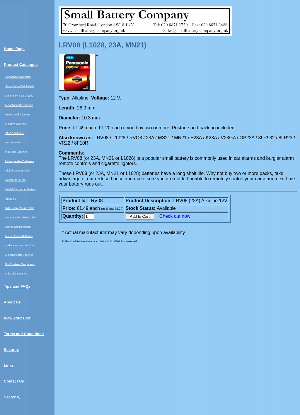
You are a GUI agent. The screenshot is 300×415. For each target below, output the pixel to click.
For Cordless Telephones (20, 264)
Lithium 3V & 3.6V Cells (19, 95)
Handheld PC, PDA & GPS (21, 217)
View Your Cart (17, 318)
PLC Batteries (13, 142)
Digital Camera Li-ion (17, 170)
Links (9, 365)
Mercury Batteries (15, 123)
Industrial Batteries (16, 151)
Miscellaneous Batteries (19, 105)
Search (12, 397)
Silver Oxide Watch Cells (19, 86)
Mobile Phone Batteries (19, 236)
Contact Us (14, 381)
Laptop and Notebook (17, 226)
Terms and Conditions (24, 334)
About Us (12, 302)
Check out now (174, 216)
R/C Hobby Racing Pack (19, 208)
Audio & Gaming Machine (20, 245)
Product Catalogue (21, 64)
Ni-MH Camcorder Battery (20, 189)
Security (11, 349)
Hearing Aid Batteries (17, 114)
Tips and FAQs (17, 286)
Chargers (10, 198)
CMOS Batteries (14, 133)
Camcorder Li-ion (15, 180)
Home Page (14, 49)
